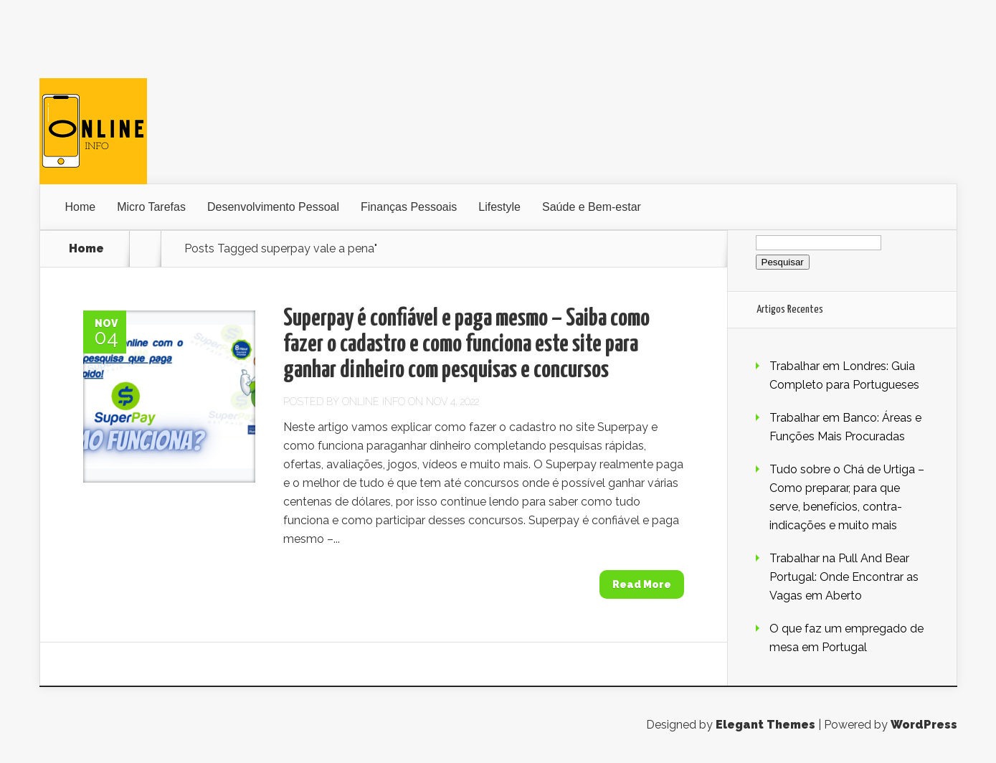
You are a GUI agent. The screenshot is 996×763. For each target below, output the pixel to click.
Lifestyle (499, 207)
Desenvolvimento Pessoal (273, 207)
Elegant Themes (765, 724)
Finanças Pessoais (409, 207)
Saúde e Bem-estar (591, 207)
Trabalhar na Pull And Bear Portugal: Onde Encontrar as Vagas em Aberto (844, 576)
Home (80, 207)
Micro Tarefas (151, 207)
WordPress (924, 724)
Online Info (373, 401)
